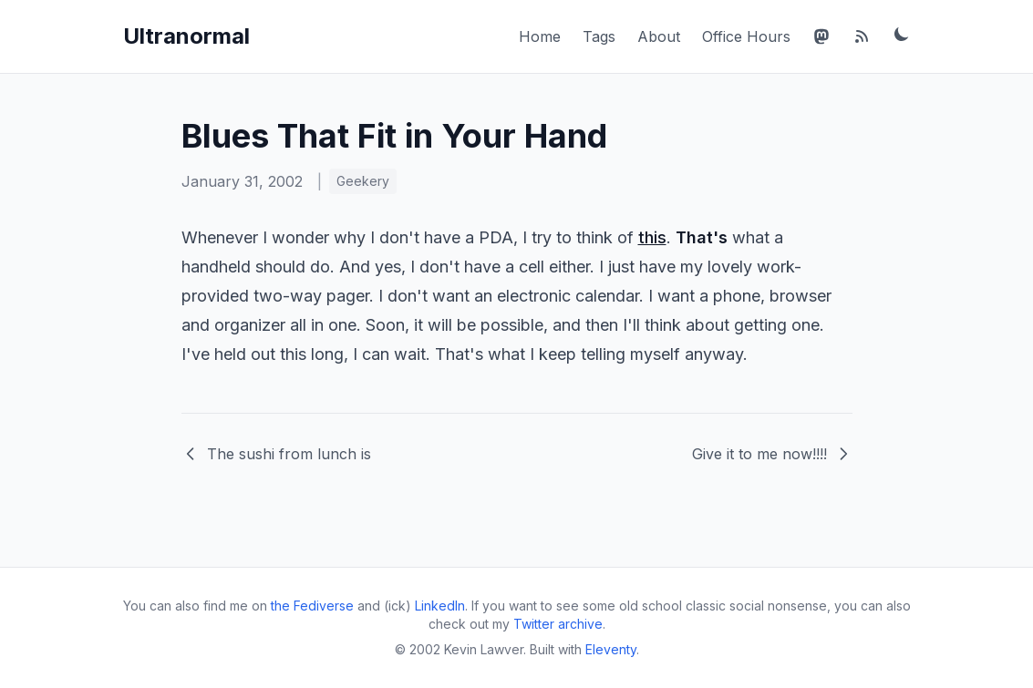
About (658, 36)
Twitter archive (558, 624)
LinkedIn (440, 605)
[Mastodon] (821, 36)
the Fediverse (312, 605)
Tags (599, 36)
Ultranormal (186, 36)
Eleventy (610, 649)
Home (540, 36)
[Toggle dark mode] (902, 34)
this (652, 237)
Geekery (362, 181)
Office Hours (746, 36)
